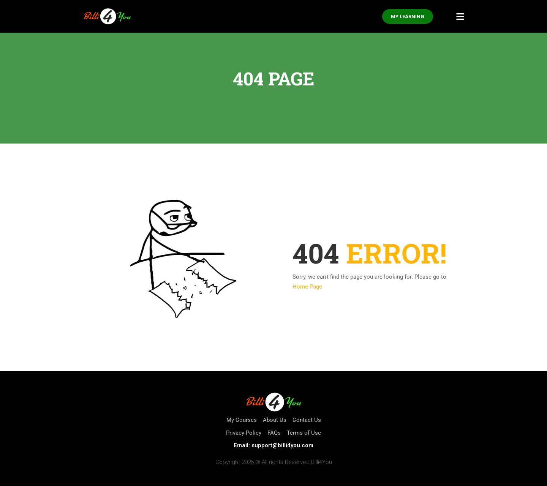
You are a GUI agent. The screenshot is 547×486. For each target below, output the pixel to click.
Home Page (307, 286)
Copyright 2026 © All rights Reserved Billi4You (273, 462)
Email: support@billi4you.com (273, 445)
